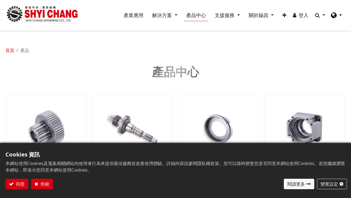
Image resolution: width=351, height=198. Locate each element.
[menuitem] (133, 15)
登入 (303, 15)
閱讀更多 (296, 184)
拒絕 (44, 184)
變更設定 (329, 184)
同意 (20, 184)
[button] (284, 15)
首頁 (9, 51)
